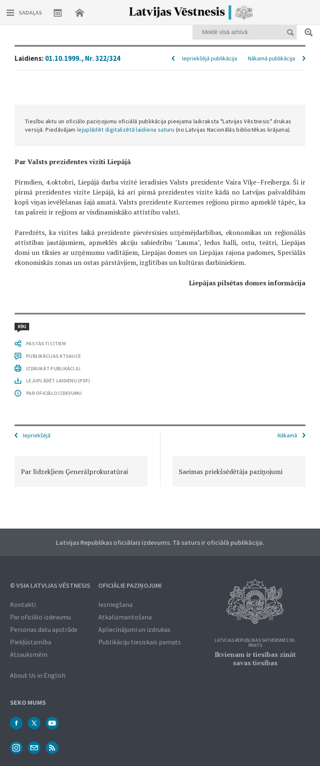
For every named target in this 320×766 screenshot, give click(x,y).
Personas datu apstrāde (44, 629)
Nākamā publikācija (271, 58)
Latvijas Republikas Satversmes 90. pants (255, 643)
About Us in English (37, 675)
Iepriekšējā (36, 435)
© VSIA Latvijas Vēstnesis (50, 585)
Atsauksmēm (29, 654)
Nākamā (287, 435)
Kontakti (23, 604)
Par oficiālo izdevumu (40, 617)
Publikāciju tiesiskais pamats (139, 642)
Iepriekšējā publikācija (209, 58)
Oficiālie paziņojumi (130, 585)
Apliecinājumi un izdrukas (134, 629)
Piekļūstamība (30, 642)
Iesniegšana (115, 604)
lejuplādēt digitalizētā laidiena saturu (126, 129)
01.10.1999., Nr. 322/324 (82, 58)
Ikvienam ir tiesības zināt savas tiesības (255, 658)
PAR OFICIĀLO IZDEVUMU (54, 393)
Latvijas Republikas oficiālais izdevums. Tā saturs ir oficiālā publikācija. (160, 542)
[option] (81, 471)
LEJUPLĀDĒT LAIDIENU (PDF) (58, 380)
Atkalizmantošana (125, 617)
